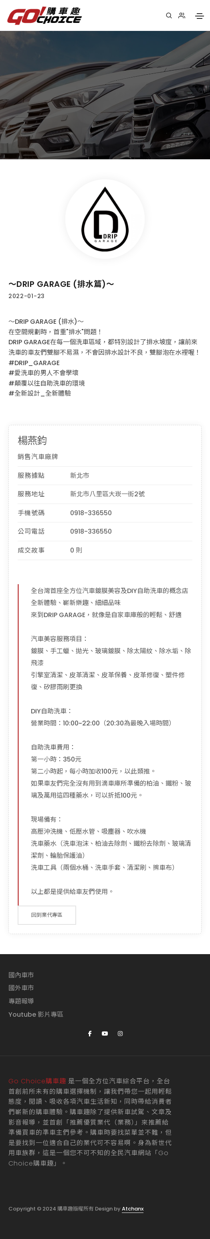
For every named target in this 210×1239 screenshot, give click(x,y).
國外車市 (21, 988)
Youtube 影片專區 (35, 1014)
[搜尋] (169, 15)
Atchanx (132, 1209)
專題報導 (21, 1001)
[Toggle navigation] (199, 16)
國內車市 (21, 975)
